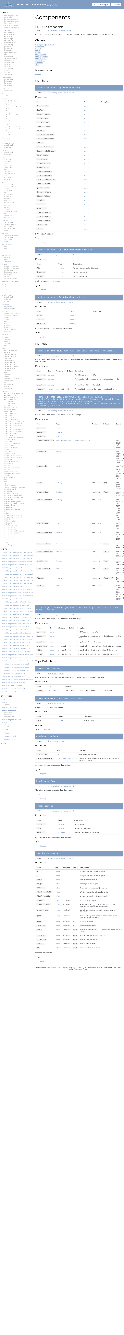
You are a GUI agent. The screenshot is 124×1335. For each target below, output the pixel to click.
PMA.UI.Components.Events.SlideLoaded (15, 645)
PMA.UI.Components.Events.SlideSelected (16, 648)
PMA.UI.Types (6, 730)
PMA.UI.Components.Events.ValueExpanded (16, 658)
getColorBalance (9, 439)
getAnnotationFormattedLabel (14, 421)
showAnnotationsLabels (12, 533)
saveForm (7, 177)
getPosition (8, 459)
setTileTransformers (10, 525)
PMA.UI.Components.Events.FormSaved (15, 605)
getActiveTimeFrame (11, 419)
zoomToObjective (10, 545)
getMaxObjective (9, 453)
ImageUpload (6, 205)
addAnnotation (9, 33)
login (5, 481)
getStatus (7, 343)
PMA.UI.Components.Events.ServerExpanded (17, 630)
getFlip (6, 449)
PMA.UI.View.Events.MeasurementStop (15, 676)
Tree (3, 348)
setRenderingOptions (11, 521)
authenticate (8, 91)
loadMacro (7, 325)
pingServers (8, 125)
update (6, 96)
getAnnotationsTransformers (13, 431)
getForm (7, 163)
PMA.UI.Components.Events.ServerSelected (16, 633)
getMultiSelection (10, 362)
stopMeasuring (9, 539)
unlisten (6, 541)
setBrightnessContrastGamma (14, 501)
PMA (3, 699)
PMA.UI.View (6, 733)
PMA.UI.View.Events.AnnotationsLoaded (15, 664)
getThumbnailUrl (9, 716)
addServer (7, 257)
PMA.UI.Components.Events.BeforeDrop (15, 586)
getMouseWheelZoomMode (13, 457)
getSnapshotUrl (9, 469)
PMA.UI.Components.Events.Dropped (14, 599)
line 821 (71, 365)
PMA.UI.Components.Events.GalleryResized (16, 608)
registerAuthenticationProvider (14, 127)
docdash (79, 1018)
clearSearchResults (10, 356)
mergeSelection (9, 56)
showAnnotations (10, 529)
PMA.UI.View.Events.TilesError (12, 686)
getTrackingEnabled (10, 272)
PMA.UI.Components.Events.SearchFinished (16, 624)
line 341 (71, 310)
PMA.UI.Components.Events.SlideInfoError (16, 642)
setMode (7, 200)
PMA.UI (4, 702)
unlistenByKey (9, 74)
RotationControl (7, 295)
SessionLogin (6, 304)
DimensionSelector (8, 143)
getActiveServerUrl (10, 417)
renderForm (8, 171)
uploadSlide (8, 135)
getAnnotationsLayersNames (13, 429)
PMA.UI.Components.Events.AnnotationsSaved (17, 580)
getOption (7, 317)
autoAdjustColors (10, 399)
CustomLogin (6, 138)
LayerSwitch (6, 220)
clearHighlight (8, 39)
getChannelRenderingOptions (14, 437)
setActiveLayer (9, 491)
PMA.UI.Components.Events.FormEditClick (16, 602)
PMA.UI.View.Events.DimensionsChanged (15, 670)
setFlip (6, 511)
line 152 (61, 746)
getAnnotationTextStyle (12, 433)
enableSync (8, 341)
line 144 (61, 716)
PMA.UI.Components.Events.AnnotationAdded (17, 552)
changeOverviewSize (11, 267)
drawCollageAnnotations (12, 313)
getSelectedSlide (9, 184)
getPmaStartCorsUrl (11, 115)
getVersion (7, 704)
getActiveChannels (10, 413)
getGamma (8, 451)
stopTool (7, 72)
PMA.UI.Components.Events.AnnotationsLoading (17, 577)
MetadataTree (6, 255)
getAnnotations (9, 427)
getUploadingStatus (10, 211)
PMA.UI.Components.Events (11, 720)
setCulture (7, 725)
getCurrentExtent (10, 445)
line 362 (71, 831)
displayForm (8, 159)
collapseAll (7, 358)
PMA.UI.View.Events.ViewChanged (13, 689)
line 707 (71, 424)
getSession (7, 117)
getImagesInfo (9, 113)
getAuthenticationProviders (13, 107)
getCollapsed (8, 80)
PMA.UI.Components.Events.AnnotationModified (17, 571)
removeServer (8, 261)
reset (5, 175)
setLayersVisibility (10, 228)
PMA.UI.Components (9, 710)
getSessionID (8, 463)
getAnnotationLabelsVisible (13, 423)
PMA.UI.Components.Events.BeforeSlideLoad (17, 589)
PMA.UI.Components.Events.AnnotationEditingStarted (17, 568)
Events (38, 75)
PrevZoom (5, 285)
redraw (6, 483)
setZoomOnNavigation (11, 27)
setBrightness (8, 499)
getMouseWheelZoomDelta (13, 455)
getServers (7, 370)
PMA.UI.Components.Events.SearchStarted (16, 627)
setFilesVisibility (9, 384)
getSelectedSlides (10, 186)
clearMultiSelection (10, 354)
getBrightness (8, 435)
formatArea (8, 411)
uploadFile (7, 133)
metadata (7, 123)
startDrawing (8, 68)
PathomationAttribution (10, 282)
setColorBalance (9, 505)
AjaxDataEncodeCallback (66, 803)
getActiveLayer (9, 415)
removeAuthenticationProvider (14, 129)
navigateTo (7, 374)
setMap (6, 230)
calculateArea (8, 401)
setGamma (7, 513)
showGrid (7, 535)
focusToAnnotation (10, 407)
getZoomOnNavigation (11, 21)
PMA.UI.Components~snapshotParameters (73, 455)
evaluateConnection (10, 105)
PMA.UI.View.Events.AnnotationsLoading (15, 667)
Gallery (4, 182)
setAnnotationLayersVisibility (13, 495)
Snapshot (5, 334)
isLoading (7, 319)
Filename (5, 150)
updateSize (7, 543)
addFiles (6, 207)
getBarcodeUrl (9, 712)
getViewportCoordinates (12, 473)
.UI (43, 26)
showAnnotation (9, 527)
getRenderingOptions (11, 461)
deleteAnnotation (10, 43)
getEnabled (8, 47)
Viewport (5, 391)
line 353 (71, 262)
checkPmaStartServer (11, 101)
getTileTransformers (10, 471)
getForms (7, 165)
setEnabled (7, 64)
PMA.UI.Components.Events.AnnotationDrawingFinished (17, 561)
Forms (4, 157)
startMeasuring (9, 537)
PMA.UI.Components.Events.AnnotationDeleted (17, 555)
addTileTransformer (10, 395)
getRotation (8, 82)
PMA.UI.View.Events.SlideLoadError (13, 682)
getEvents (7, 111)
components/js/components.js (58, 30)
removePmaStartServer (12, 378)
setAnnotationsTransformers (13, 497)
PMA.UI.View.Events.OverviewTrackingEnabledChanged (17, 679)
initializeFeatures (9, 477)
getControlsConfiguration (12, 443)
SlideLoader (5, 311)
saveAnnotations (9, 60)
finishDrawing (8, 45)
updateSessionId (9, 308)
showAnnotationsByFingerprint (14, 531)
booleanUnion (8, 37)
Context (4, 99)
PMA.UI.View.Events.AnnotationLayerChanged (17, 661)
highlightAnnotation (11, 53)
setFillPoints (8, 23)
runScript (7, 131)
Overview (5, 265)
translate (7, 727)
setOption (7, 331)
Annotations (6, 31)
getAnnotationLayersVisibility (13, 425)
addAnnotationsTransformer (13, 393)
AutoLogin (5, 89)
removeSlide (8, 215)
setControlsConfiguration (12, 509)
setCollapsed (8, 84)
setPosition (7, 519)
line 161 (61, 785)
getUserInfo (8, 121)
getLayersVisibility (10, 224)
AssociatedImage (7, 78)
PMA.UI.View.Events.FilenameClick (13, 673)
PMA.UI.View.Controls (9, 736)
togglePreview (9, 388)
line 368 (71, 856)
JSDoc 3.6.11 (61, 1016)
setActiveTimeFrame (11, 493)
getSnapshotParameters (12, 467)
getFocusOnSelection (11, 19)
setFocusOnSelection (11, 25)
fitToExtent (7, 405)
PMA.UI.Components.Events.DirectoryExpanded (17, 593)
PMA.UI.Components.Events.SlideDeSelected (17, 639)
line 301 (71, 93)
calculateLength (9, 403)
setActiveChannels (10, 489)
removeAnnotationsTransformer (15, 487)
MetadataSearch (7, 244)
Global (4, 743)
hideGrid (7, 475)
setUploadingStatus (10, 217)
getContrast (8, 441)
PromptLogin (6, 290)
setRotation (8, 86)
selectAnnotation (9, 62)
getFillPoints (8, 17)
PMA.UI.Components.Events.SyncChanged (16, 651)
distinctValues (8, 103)
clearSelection (8, 41)
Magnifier (5, 233)
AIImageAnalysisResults (10, 16)
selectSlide (7, 198)
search (6, 250)
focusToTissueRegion (11, 409)
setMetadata (8, 66)
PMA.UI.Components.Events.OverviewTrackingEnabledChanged (17, 617)
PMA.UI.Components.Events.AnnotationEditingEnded (17, 565)
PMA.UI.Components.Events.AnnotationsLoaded (17, 574)
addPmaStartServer (10, 350)
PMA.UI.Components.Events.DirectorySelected (17, 596)
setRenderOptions (10, 202)
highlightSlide (8, 190)
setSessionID (8, 523)
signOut (6, 386)
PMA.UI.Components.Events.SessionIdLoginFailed (17, 636)
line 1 (70, 30)
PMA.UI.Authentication (9, 707)
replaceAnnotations (10, 58)
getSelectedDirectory (11, 366)
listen (5, 54)
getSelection (8, 49)
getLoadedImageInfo (11, 315)
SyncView (5, 337)
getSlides (7, 119)
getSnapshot (8, 465)
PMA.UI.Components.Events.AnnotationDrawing (17, 558)
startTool (7, 70)
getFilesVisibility (9, 360)
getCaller (7, 109)
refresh (6, 376)
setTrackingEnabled (10, 278)
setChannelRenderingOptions (14, 503)
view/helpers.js (53, 716)
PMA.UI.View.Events (8, 739)
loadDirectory (8, 194)
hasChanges (8, 51)
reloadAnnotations (10, 329)
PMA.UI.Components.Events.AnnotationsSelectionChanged (17, 583)
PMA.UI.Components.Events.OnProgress (15, 614)
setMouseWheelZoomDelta (13, 515)
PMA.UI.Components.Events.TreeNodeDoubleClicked (17, 655)
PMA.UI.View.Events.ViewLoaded (13, 692)
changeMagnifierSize (11, 235)
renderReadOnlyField (11, 173)
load (5, 323)
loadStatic (7, 327)
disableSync (8, 339)
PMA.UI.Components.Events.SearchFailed (16, 620)
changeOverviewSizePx (11, 269)
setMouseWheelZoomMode (13, 517)
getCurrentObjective (11, 447)
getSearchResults (10, 364)
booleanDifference (10, 35)
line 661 (71, 904)
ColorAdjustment (7, 94)
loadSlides (7, 196)
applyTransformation (11, 397)
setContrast (8, 507)
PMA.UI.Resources (8, 723)
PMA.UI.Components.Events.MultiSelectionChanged (17, 611)
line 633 (71, 654)
